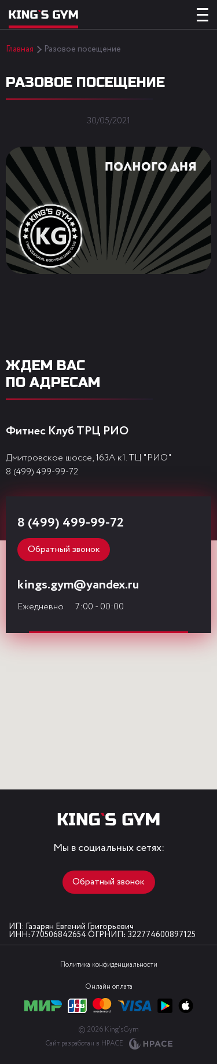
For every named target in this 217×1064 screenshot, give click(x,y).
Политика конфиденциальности (108, 965)
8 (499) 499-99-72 (42, 471)
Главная (20, 49)
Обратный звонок (64, 549)
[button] (103, 714)
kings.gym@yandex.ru (78, 585)
